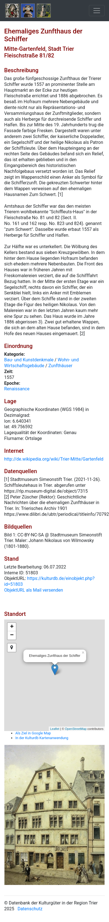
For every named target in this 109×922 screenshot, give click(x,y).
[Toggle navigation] (97, 10)
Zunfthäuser (60, 365)
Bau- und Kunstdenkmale (29, 359)
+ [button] (12, 627)
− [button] (12, 635)
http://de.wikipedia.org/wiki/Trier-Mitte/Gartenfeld (53, 459)
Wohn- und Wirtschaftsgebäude (41, 362)
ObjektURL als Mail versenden (33, 590)
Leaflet (54, 728)
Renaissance (17, 388)
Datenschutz (30, 908)
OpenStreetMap (76, 728)
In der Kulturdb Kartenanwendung (41, 738)
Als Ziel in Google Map (33, 733)
